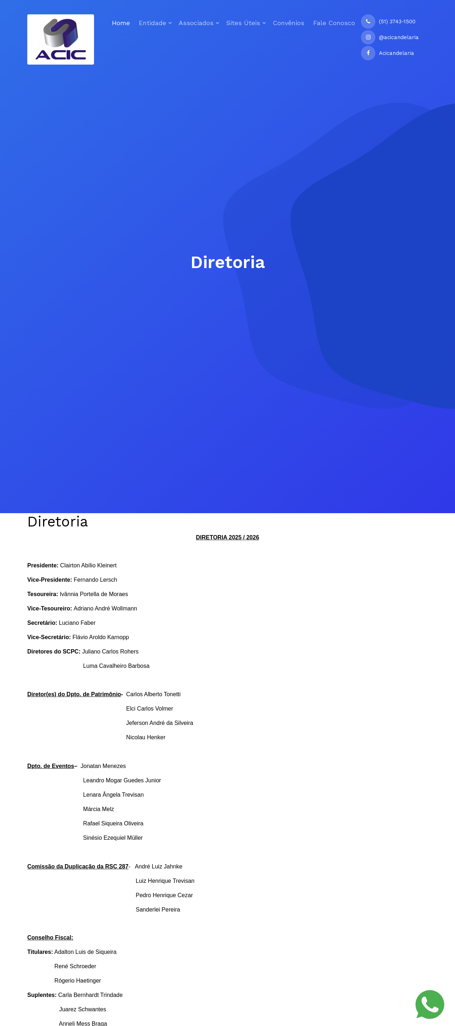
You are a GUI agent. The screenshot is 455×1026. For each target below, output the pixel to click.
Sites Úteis (243, 23)
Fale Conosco (334, 23)
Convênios (288, 23)
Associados (196, 23)
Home (121, 23)
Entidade (152, 23)
